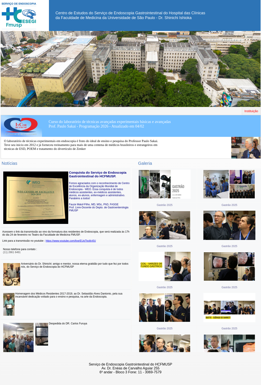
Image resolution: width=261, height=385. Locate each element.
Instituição (251, 111)
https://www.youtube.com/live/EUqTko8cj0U (71, 240)
